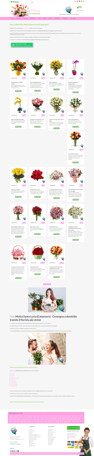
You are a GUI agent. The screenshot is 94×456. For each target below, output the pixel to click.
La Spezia (57, 420)
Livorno (41, 418)
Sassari (65, 420)
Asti (42, 415)
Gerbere (49, 430)
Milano (63, 418)
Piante (45, 18)
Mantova (67, 418)
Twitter (10, 451)
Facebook (12, 451)
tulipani (12, 379)
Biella (56, 415)
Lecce (38, 418)
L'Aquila (34, 415)
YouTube (14, 451)
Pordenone (53, 419)
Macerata (55, 418)
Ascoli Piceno (30, 415)
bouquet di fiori (14, 384)
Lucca (51, 418)
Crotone (31, 418)
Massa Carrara (77, 418)
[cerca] (43, 2)
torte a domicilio (14, 385)
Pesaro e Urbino (66, 419)
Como (38, 417)
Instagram (16, 451)
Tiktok (18, 451)
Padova (38, 419)
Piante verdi (50, 442)
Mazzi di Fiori (50, 433)
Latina (48, 418)
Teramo (77, 420)
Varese (32, 422)
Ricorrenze (65, 18)
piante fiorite (13, 382)
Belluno (59, 415)
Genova (10, 418)
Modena (72, 418)
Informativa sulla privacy (58, 453)
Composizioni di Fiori (52, 437)
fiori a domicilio (26, 28)
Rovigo (41, 420)
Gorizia (14, 418)
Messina (59, 418)
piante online (13, 380)
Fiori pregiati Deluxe (51, 431)
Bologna (69, 415)
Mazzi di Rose (50, 434)
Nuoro (21, 419)
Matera (10, 419)
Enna (59, 417)
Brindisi (73, 415)
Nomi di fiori (31, 442)
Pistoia (72, 419)
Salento (22, 439)
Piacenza (34, 419)
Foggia (65, 417)
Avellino (45, 415)
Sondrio (52, 420)
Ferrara (61, 417)
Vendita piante (50, 440)
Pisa (49, 419)
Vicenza (54, 422)
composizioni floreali (15, 378)
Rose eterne (72, 18)
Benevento (64, 415)
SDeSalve (75, 453)
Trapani (14, 422)
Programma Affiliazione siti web (35, 435)
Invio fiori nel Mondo (33, 439)
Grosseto (19, 418)
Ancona (21, 415)
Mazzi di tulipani (51, 439)
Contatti (30, 433)
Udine (29, 422)
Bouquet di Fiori (51, 438)
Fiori (39, 18)
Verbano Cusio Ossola (39, 422)
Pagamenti (31, 431)
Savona (69, 420)
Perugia (46, 419)
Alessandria (16, 415)
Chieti (24, 417)
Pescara (42, 419)
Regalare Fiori (31, 440)
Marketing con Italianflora (33, 434)
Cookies (65, 453)
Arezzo (38, 415)
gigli (12, 377)
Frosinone (80, 417)
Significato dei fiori (32, 445)
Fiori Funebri (50, 435)
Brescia (77, 415)
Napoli (14, 419)
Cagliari (10, 417)
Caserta (20, 417)
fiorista (13, 370)
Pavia (75, 419)
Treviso (25, 422)
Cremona (41, 417)
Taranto (73, 420)
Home (12, 18)
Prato (58, 419)
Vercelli (46, 422)
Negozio (18, 18)
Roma (35, 420)
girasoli (12, 375)
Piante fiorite (50, 443)
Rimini (38, 420)
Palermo (30, 419)
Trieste (21, 422)
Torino (10, 422)
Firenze (69, 417)
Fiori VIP (30, 444)
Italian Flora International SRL (37, 453)
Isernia (27, 418)
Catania (50, 417)
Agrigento (11, 415)
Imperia (23, 418)
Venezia (50, 422)
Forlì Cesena (74, 417)
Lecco (35, 418)
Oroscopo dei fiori (32, 443)
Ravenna (11, 420)
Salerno (45, 420)
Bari (48, 415)
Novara (18, 419)
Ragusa (28, 420)
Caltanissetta (29, 417)
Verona (58, 422)
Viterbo (61, 422)
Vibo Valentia (67, 422)
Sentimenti (33, 18)
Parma (61, 419)
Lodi (45, 418)
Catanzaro (55, 417)
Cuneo (34, 417)
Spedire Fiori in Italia (32, 438)
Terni (18, 422)
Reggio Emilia (23, 420)
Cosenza (46, 417)
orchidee (13, 373)
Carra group (49, 453)
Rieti (32, 420)
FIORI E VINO (25, 18)
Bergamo (52, 415)
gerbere (12, 374)
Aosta (25, 415)
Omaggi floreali (51, 429)
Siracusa (61, 420)
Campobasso (15, 417)
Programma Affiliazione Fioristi (34, 437)
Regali (50, 18)
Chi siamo (31, 429)
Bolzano (81, 415)
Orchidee (49, 444)
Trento (81, 420)
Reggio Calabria (17, 420)
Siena (49, 420)
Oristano (25, 419)
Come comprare (32, 430)
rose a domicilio (14, 383)
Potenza (79, 419)
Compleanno (57, 18)
